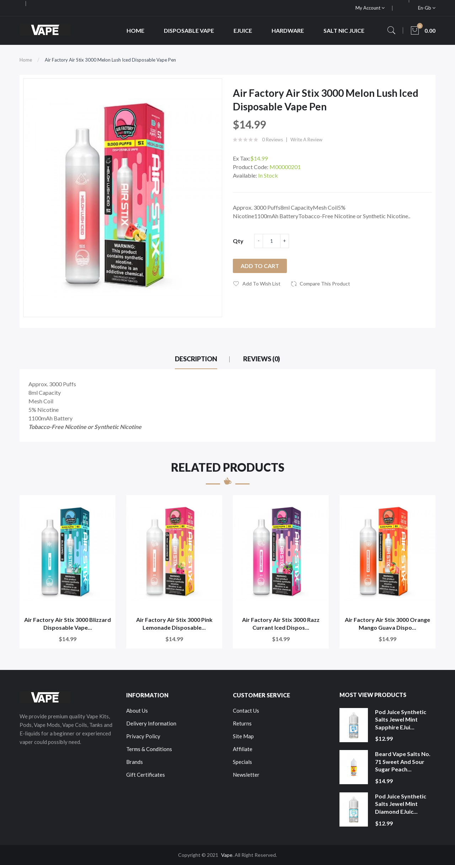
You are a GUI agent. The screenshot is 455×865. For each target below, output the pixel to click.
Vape (226, 855)
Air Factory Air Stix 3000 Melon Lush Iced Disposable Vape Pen (110, 60)
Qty (238, 240)
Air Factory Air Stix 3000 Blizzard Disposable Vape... (67, 623)
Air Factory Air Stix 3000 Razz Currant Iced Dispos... (281, 623)
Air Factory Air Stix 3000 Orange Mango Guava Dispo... (387, 623)
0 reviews (272, 139)
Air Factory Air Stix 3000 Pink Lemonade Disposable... (174, 623)
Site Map (243, 736)
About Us (137, 710)
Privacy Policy (143, 736)
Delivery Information (151, 723)
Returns (242, 723)
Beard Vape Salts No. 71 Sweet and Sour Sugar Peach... (402, 761)
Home (26, 60)
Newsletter (246, 774)
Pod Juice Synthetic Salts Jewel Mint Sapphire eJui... (400, 719)
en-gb (426, 8)
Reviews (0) (261, 359)
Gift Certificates (145, 774)
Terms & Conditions (149, 749)
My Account (370, 8)
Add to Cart (260, 265)
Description (196, 359)
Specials (242, 762)
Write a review (306, 139)
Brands (134, 762)
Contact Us (246, 710)
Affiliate (242, 749)
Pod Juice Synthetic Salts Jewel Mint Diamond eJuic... (400, 804)
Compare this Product (325, 284)
